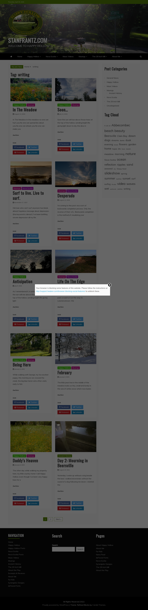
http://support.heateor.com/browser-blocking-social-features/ (60, 291)
